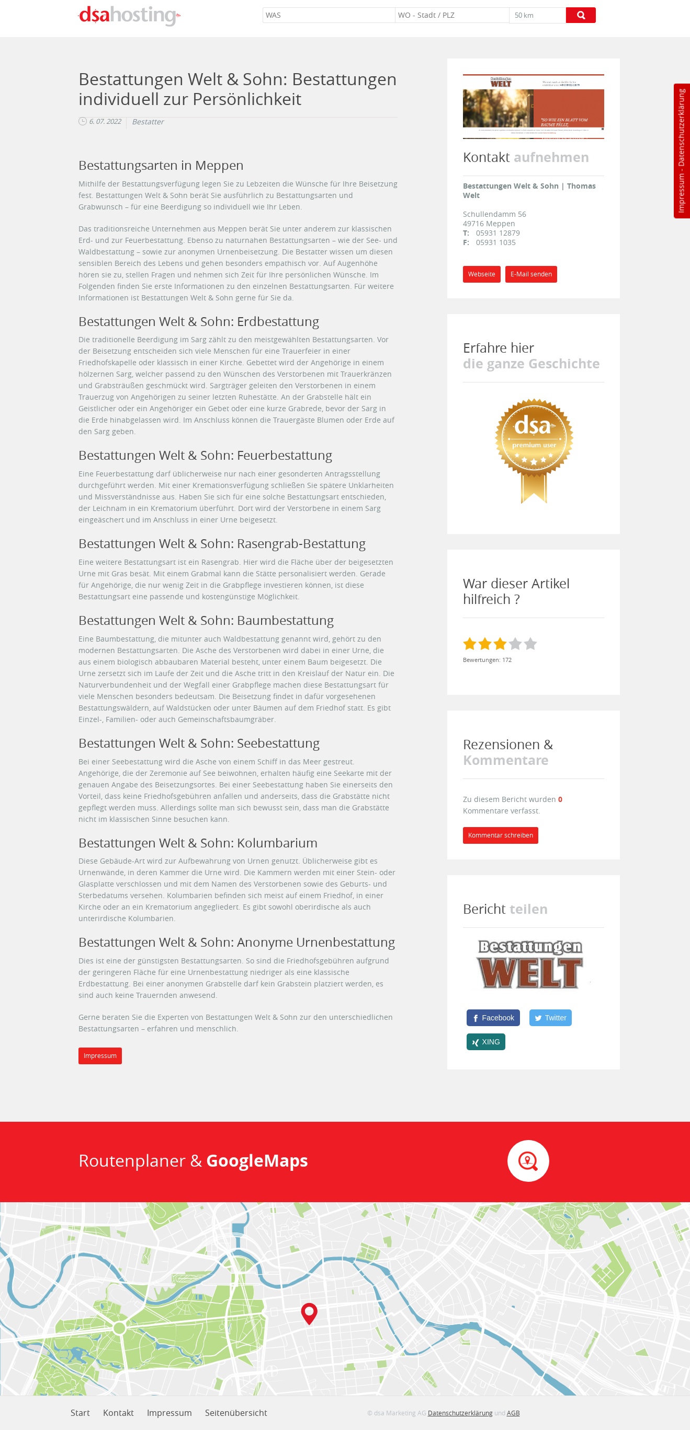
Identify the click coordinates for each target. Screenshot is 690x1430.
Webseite (481, 274)
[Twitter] (550, 1017)
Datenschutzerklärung (681, 128)
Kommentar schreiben (500, 835)
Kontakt (118, 1413)
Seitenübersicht (236, 1413)
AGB (513, 1413)
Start (80, 1413)
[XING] (486, 1041)
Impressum (681, 193)
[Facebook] (493, 1017)
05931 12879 (498, 233)
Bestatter (148, 121)
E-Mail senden (531, 274)
